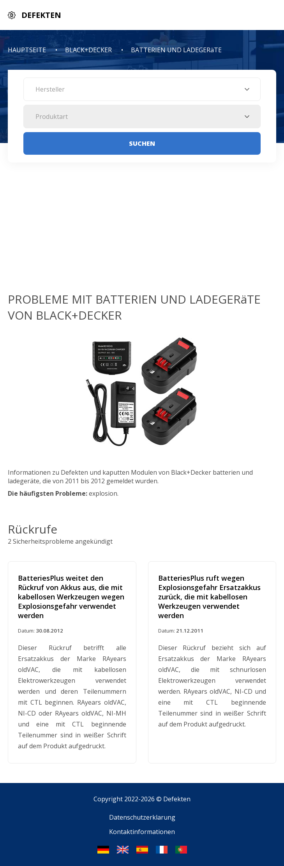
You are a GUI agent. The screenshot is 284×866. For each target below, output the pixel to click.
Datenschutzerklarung (142, 817)
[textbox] (142, 89)
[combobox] (142, 89)
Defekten (177, 799)
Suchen (142, 143)
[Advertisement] (142, 232)
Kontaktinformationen (142, 831)
